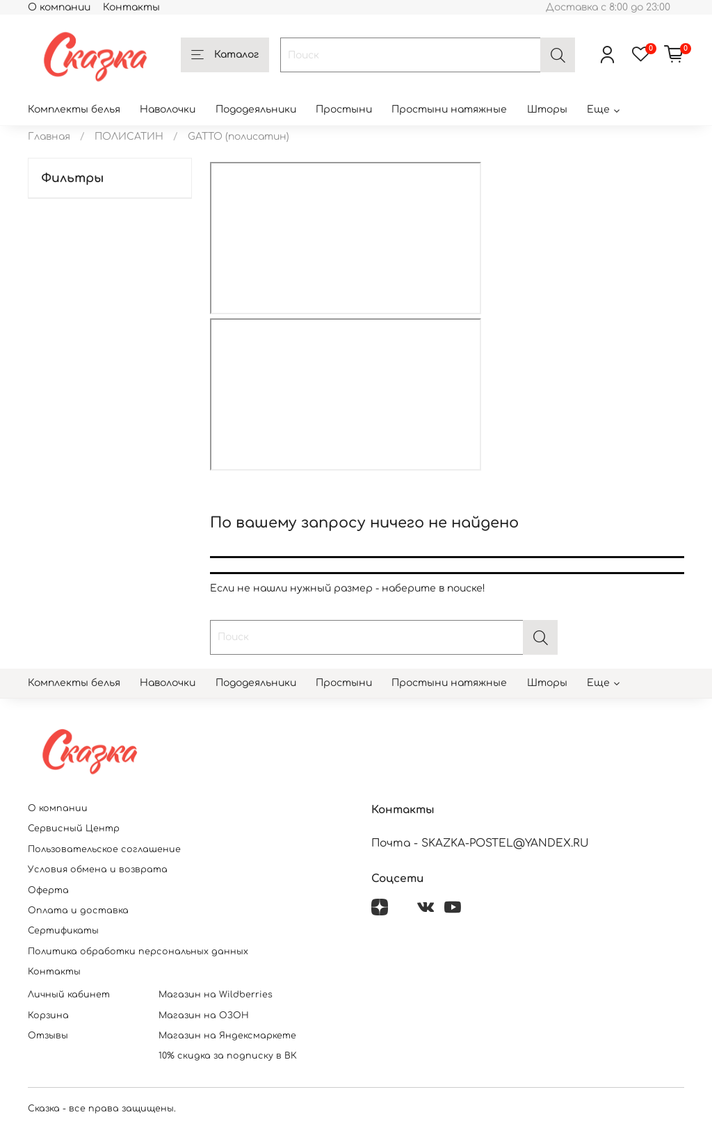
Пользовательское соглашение (104, 849)
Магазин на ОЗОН (204, 1015)
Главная (49, 136)
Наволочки (167, 109)
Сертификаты (63, 931)
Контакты (131, 7)
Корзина (48, 1015)
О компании (59, 7)
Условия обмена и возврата (98, 869)
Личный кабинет (69, 994)
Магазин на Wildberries (216, 994)
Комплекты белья (74, 109)
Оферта (48, 890)
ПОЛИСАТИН (129, 136)
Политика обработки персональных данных (138, 951)
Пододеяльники (256, 109)
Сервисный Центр (74, 828)
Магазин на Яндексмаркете (227, 1036)
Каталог (225, 55)
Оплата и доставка (78, 910)
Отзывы (48, 1036)
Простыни (344, 109)
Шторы (547, 109)
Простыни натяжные (449, 109)
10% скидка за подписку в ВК (228, 1056)
